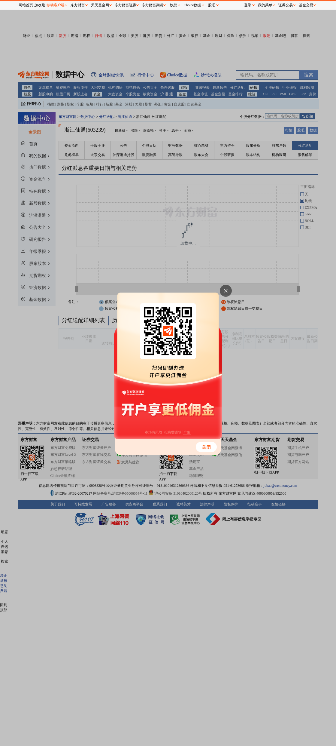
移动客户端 (56, 5)
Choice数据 (192, 5)
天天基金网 (100, 5)
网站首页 (26, 5)
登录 (247, 5)
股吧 (211, 5)
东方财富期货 (152, 5)
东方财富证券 (125, 5)
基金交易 (306, 5)
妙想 (173, 5)
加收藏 (39, 5)
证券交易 (285, 5)
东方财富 (78, 5)
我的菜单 (265, 5)
